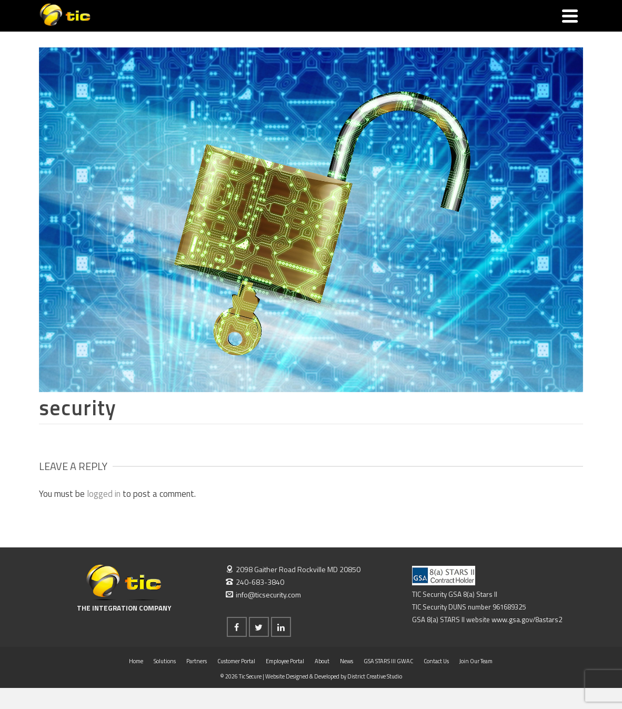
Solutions (165, 661)
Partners (196, 661)
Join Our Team (476, 661)
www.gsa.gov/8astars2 (526, 619)
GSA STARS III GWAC (388, 661)
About (322, 661)
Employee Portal (285, 661)
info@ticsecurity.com (263, 594)
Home (136, 661)
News (346, 661)
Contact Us (436, 661)
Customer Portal (236, 661)
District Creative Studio (374, 676)
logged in (104, 494)
